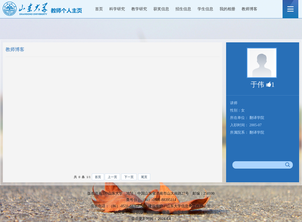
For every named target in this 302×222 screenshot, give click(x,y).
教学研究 (139, 9)
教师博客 (249, 9)
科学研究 (117, 9)
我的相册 (227, 9)
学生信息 (205, 9)
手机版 (137, 212)
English (153, 212)
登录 (166, 212)
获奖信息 (161, 9)
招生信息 (183, 9)
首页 (99, 9)
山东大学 (180, 212)
